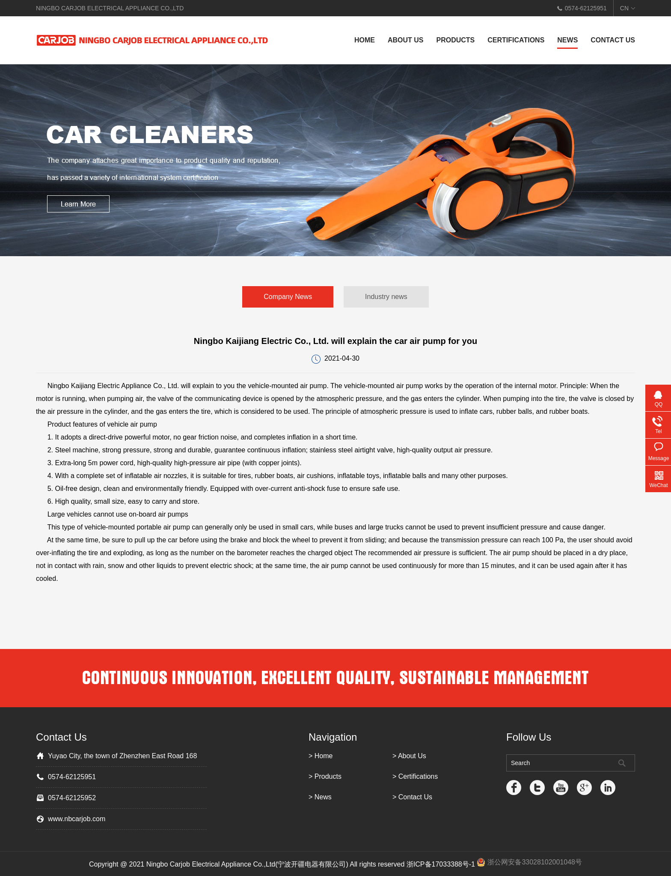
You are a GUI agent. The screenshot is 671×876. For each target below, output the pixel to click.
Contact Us (613, 40)
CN (624, 8)
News (567, 40)
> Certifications (415, 776)
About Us (406, 40)
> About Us (409, 755)
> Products (325, 776)
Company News (288, 296)
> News (320, 797)
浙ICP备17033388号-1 (441, 864)
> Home (321, 755)
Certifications (515, 40)
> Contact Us (412, 797)
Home (364, 40)
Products (455, 40)
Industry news (386, 296)
